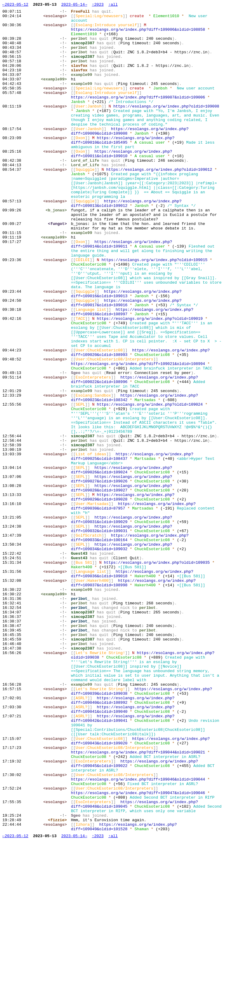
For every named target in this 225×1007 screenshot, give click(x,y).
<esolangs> (56, 18)
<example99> (55, 94)
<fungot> (58, 267)
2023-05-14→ (74, 5)
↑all (113, 5)
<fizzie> (58, 983)
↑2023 (97, 5)
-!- (64, 13)
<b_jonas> (57, 251)
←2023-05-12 (15, 5)
